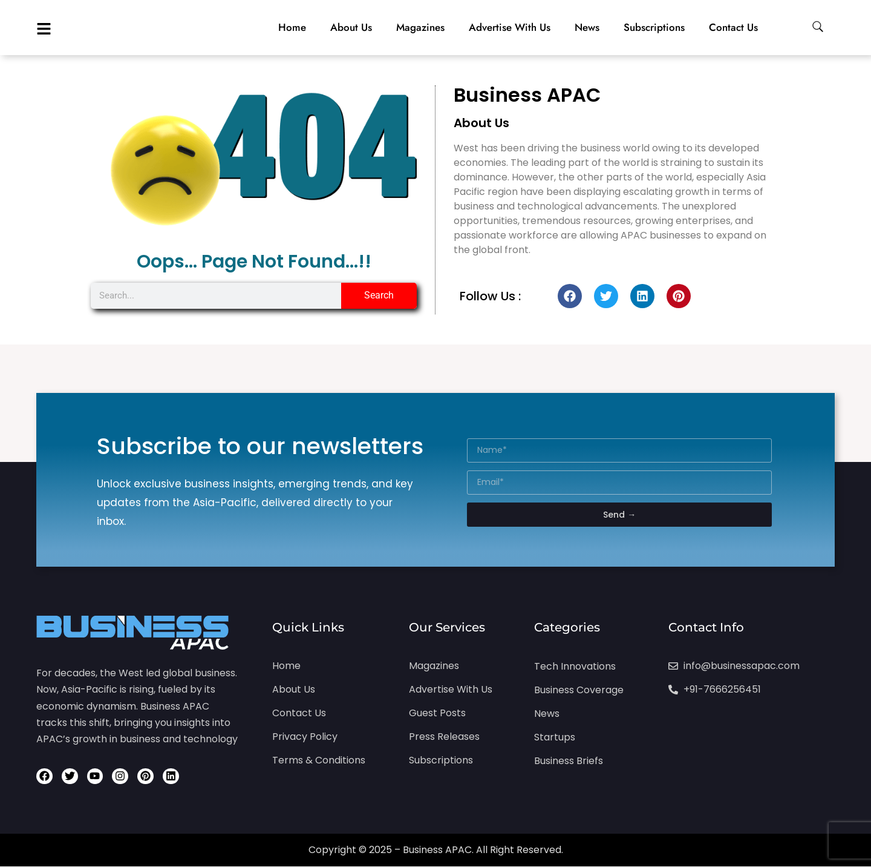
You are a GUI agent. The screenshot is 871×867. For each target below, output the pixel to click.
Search (379, 295)
